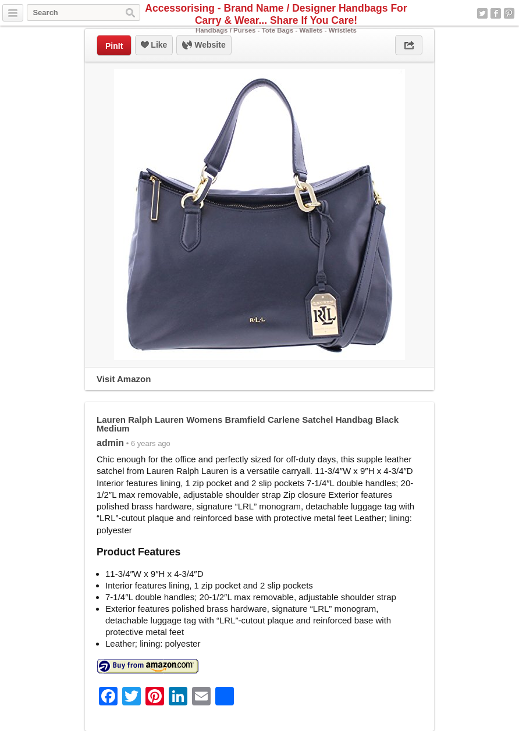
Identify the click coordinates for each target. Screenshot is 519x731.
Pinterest (509, 13)
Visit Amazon (124, 379)
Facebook (496, 13)
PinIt (114, 46)
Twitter (482, 13)
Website (203, 45)
